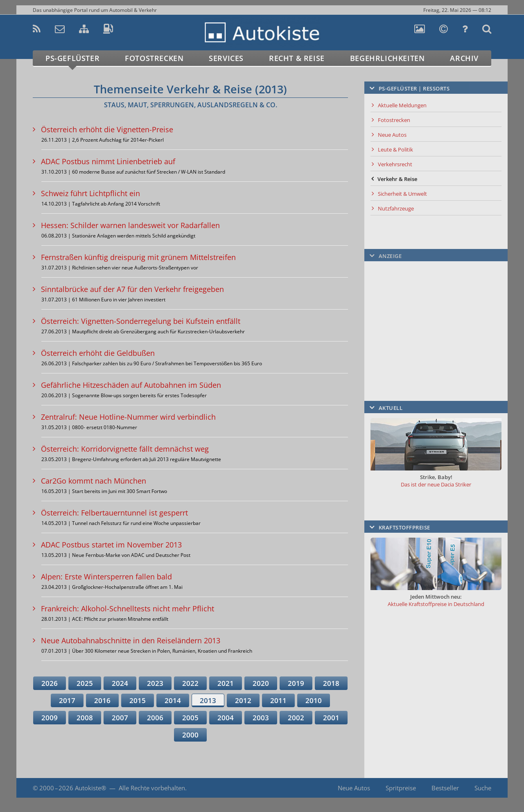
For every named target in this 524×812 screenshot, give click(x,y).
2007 (120, 717)
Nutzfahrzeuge (396, 208)
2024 (120, 683)
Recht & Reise (297, 58)
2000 (190, 735)
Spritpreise (401, 788)
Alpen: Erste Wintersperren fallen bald (106, 576)
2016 (102, 700)
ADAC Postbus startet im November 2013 (111, 545)
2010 (313, 700)
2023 (155, 683)
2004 (225, 717)
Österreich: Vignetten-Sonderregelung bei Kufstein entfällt (140, 321)
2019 (296, 683)
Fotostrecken (154, 58)
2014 (173, 700)
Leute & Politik (395, 149)
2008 (85, 717)
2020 (261, 683)
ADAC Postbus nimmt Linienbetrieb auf (108, 161)
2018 (331, 683)
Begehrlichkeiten (387, 58)
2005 (190, 717)
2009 (49, 717)
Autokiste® (90, 788)
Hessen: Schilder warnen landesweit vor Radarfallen (130, 225)
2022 (190, 683)
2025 (85, 683)
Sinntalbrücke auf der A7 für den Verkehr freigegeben (132, 289)
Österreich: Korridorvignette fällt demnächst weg (125, 449)
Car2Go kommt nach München (93, 481)
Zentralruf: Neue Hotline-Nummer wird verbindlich (128, 417)
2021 (225, 683)
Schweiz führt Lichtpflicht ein (90, 193)
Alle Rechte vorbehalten (152, 788)
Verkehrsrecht (395, 164)
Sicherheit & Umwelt (402, 193)
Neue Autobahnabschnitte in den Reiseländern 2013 (130, 640)
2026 (49, 683)
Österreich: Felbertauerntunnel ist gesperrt (114, 513)
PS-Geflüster (72, 58)
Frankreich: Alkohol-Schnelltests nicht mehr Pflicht (127, 608)
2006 (155, 717)
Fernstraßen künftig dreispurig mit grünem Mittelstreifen (138, 257)
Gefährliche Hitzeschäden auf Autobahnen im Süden (131, 385)
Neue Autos (392, 134)
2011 (278, 700)
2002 (296, 717)
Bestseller (445, 788)
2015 (137, 700)
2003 (261, 717)
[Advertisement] (435, 317)
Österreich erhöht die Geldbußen (98, 353)
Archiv (464, 58)
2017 (67, 700)
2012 (243, 700)
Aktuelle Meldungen (402, 105)
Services (226, 58)
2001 (331, 717)
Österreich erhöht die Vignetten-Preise (107, 129)
